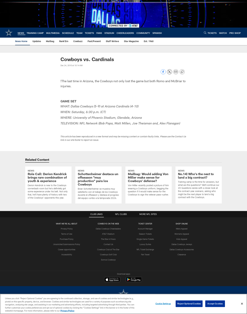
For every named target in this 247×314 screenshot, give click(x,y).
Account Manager (145, 229)
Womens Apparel (182, 234)
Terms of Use (66, 234)
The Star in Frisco (108, 239)
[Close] (241, 303)
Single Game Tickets (145, 239)
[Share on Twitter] (169, 73)
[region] (123, 304)
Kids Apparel (181, 239)
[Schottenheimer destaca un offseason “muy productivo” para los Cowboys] (98, 184)
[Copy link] (182, 72)
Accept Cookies (215, 303)
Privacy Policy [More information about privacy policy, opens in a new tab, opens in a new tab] (67, 310)
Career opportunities (66, 249)
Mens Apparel (181, 229)
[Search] (205, 33)
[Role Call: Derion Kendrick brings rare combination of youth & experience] (48, 184)
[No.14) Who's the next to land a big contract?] (198, 184)
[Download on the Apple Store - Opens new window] (112, 280)
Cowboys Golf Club (108, 254)
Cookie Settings (163, 303)
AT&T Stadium (108, 234)
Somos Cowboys (108, 260)
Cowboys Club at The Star (108, 249)
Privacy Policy (67, 229)
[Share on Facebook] (163, 73)
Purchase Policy (66, 239)
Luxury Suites (145, 244)
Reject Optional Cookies (189, 303)
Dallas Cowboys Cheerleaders (108, 229)
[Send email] (175, 73)
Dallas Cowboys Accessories (182, 249)
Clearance (182, 254)
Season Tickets (145, 234)
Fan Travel (145, 254)
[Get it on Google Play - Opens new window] (133, 281)
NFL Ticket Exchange (145, 249)
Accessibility (66, 254)
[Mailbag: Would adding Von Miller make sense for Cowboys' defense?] (148, 183)
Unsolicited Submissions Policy (66, 244)
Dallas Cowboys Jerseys (182, 244)
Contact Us (108, 244)
